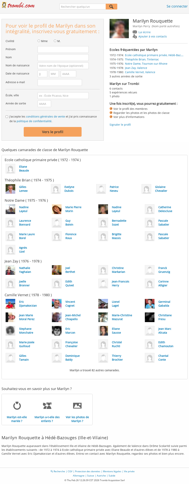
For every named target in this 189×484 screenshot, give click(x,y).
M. (59, 41)
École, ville (12, 95)
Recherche (59, 471)
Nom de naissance (18, 65)
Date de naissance (17, 73)
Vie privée (129, 471)
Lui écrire (144, 32)
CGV (70, 471)
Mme (44, 41)
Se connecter (177, 6)
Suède (112, 475)
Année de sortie (16, 103)
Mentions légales (112, 471)
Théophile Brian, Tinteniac (142, 59)
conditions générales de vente (45, 116)
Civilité (10, 41)
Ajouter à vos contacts (152, 36)
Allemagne (78, 475)
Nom (9, 57)
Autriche (101, 475)
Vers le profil (52, 131)
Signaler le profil (120, 124)
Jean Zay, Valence (136, 68)
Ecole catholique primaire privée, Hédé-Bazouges (156, 55)
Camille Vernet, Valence (140, 72)
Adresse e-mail (15, 82)
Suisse (90, 475)
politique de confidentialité (34, 121)
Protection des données (87, 471)
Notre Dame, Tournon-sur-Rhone (146, 63)
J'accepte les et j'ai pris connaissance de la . (53, 119)
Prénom (11, 49)
